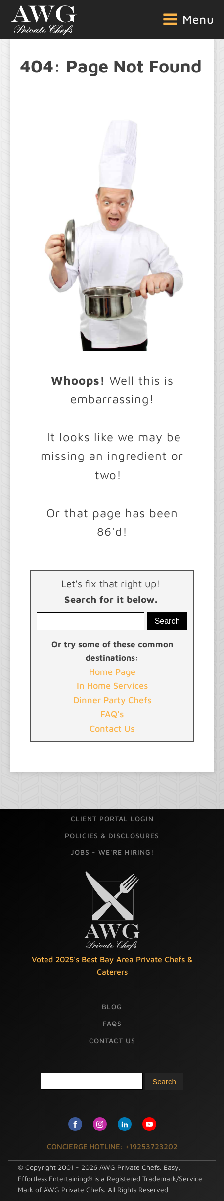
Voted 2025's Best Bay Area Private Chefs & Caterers (112, 966)
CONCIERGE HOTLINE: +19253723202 (112, 1146)
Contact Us (112, 728)
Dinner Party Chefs (112, 700)
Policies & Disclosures (112, 835)
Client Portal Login (112, 818)
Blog (112, 1006)
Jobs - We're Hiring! (112, 852)
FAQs (112, 1023)
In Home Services (112, 685)
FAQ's (112, 714)
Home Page (112, 672)
